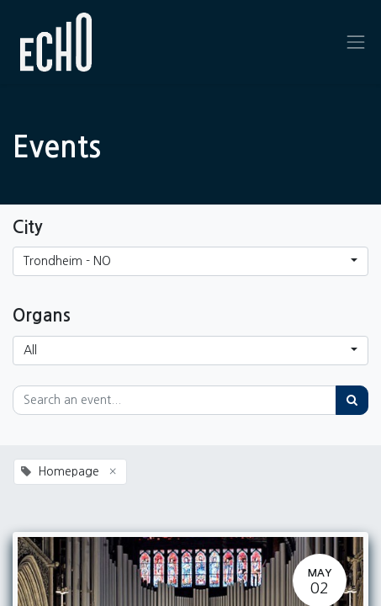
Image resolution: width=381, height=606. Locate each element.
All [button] (30, 350)
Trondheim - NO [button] (67, 261)
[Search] (352, 400)
